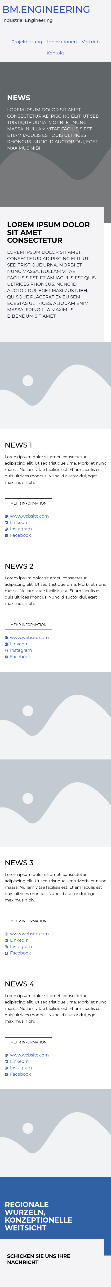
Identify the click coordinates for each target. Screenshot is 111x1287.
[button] (28, 503)
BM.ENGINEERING (46, 9)
